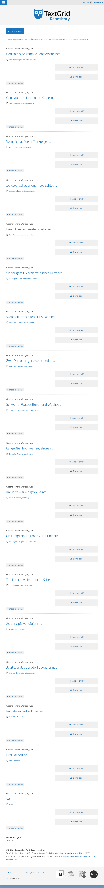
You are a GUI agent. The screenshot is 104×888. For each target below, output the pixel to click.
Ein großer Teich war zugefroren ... (29, 448)
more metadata (16, 83)
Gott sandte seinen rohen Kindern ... (30, 98)
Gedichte (44, 39)
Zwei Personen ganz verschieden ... (30, 361)
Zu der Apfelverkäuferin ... (24, 624)
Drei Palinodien (16, 755)
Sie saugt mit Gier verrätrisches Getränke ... (35, 273)
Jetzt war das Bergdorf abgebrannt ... (31, 667)
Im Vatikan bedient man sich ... (27, 711)
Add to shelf (77, 67)
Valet (9, 799)
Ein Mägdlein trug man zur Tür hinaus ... (33, 536)
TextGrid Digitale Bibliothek (16, 39)
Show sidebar (16, 31)
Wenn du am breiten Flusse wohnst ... (32, 317)
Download (77, 76)
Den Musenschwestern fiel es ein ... (30, 229)
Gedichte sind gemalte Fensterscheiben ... (34, 54)
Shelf (88, 2)
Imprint (20, 873)
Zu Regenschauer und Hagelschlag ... (31, 185)
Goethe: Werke (33, 39)
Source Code (42, 873)
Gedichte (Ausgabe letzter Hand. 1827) (63, 39)
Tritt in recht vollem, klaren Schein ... (30, 580)
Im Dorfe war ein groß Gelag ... (27, 492)
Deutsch (99, 3)
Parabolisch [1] (84, 39)
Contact (12, 873)
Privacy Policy (30, 873)
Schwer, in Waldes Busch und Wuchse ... (34, 405)
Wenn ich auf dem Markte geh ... (28, 142)
